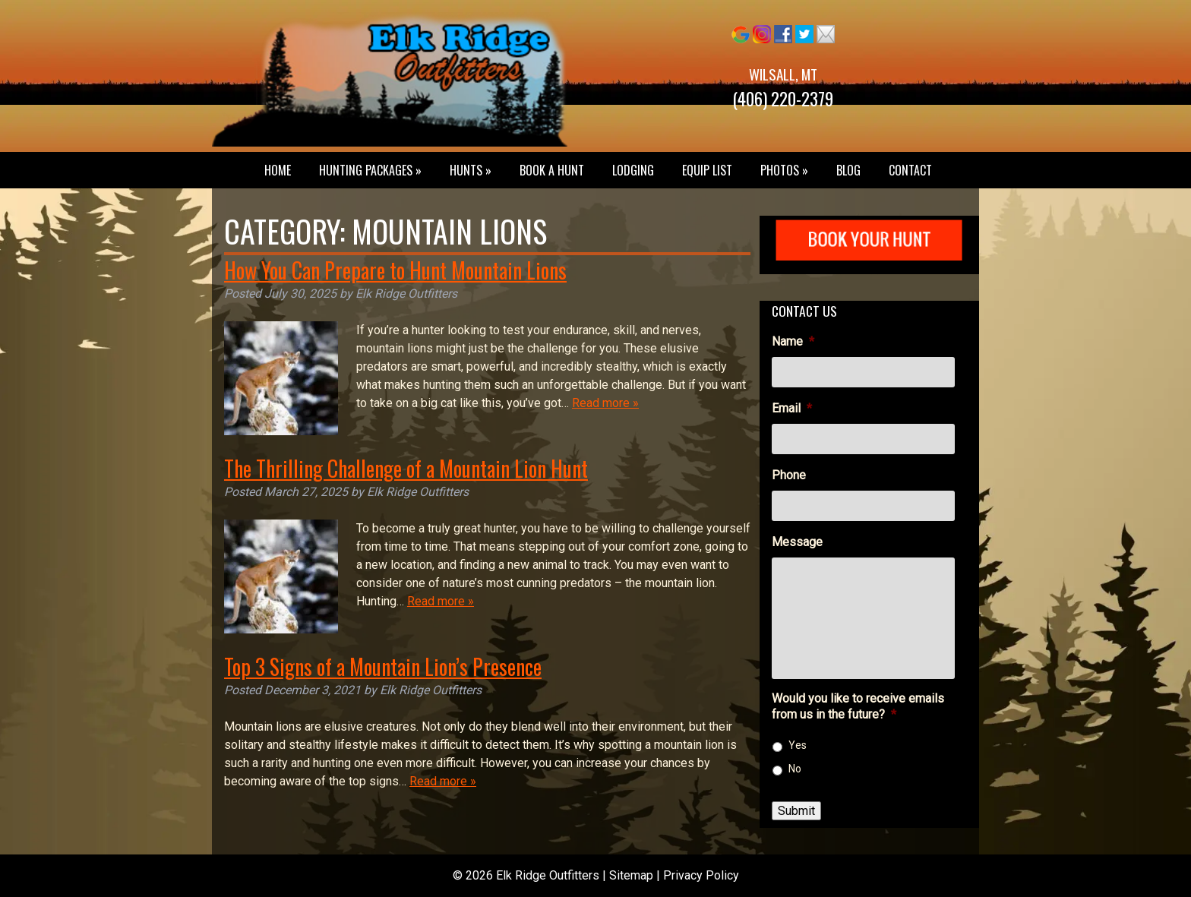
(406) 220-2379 (782, 99)
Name (793, 341)
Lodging (633, 170)
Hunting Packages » (370, 170)
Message (797, 542)
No (794, 769)
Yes (797, 745)
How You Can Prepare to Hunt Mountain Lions (395, 270)
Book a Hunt (552, 170)
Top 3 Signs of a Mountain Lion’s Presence (383, 666)
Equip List (707, 170)
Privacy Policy (701, 875)
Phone (789, 475)
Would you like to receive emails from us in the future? (858, 706)
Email (792, 408)
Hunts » (470, 170)
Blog (848, 170)
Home (277, 170)
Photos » (784, 170)
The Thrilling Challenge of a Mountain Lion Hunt (406, 468)
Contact (910, 170)
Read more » (605, 403)
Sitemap (631, 875)
